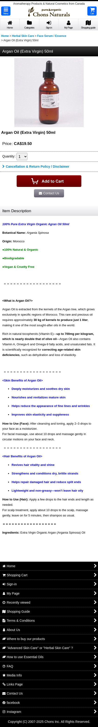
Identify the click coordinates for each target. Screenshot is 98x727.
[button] (5, 11)
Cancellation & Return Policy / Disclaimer (35, 166)
